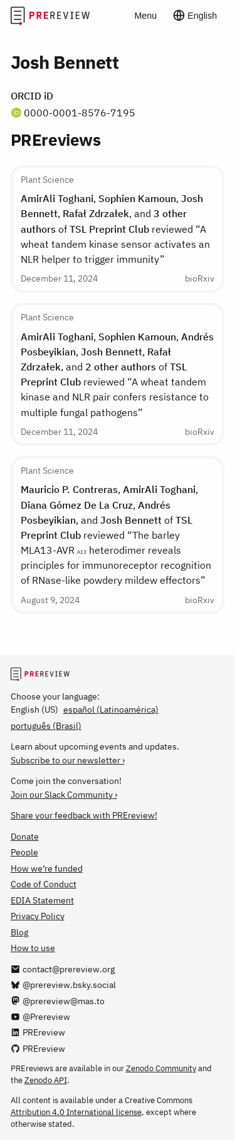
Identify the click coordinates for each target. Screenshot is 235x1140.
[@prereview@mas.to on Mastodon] (58, 1001)
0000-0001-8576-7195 (79, 112)
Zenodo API (45, 1080)
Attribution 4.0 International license (76, 1112)
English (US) (34, 709)
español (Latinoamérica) (111, 709)
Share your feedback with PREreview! (84, 815)
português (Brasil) (46, 725)
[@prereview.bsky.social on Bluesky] (63, 984)
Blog (19, 932)
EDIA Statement (42, 900)
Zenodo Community (161, 1068)
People (24, 852)
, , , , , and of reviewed (117, 374)
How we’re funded (47, 868)
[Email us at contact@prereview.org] (63, 969)
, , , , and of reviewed (115, 228)
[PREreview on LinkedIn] (38, 1032)
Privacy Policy (38, 916)
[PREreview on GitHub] (38, 1048)
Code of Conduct (43, 884)
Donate (25, 836)
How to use (33, 948)
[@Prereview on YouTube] (40, 1016)
